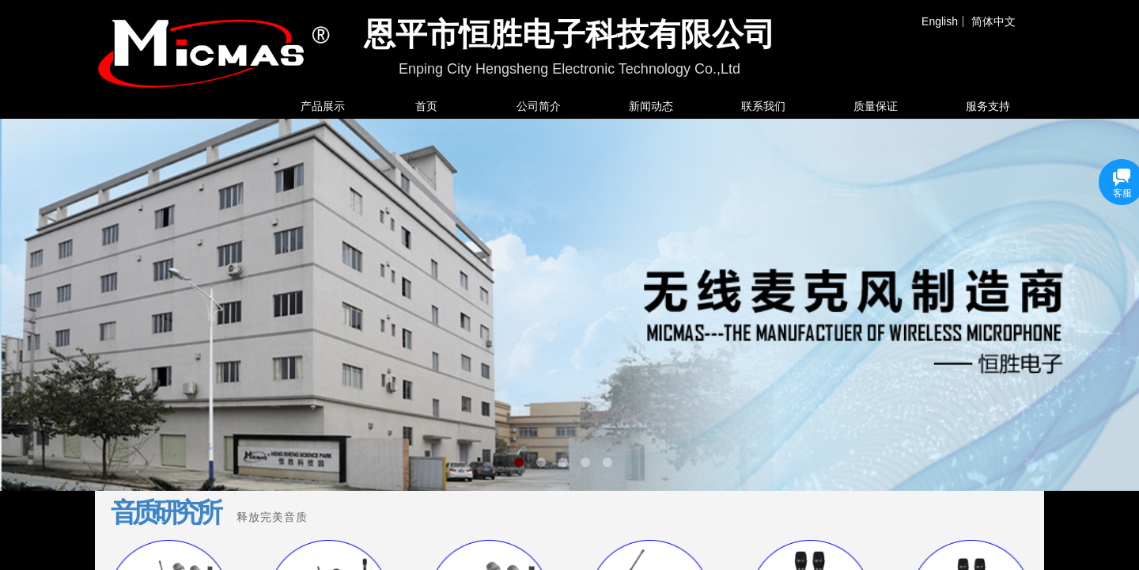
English (939, 21)
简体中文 (993, 21)
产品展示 (323, 106)
